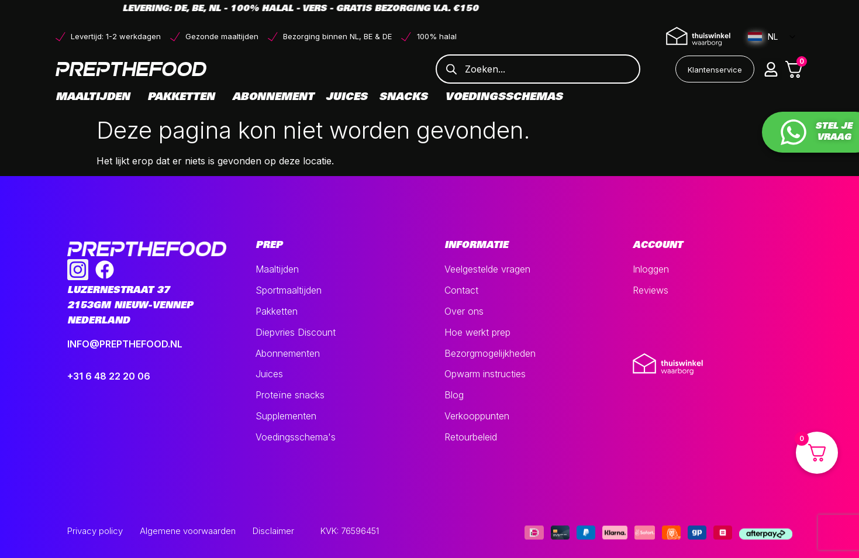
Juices (346, 97)
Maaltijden (96, 98)
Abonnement (273, 97)
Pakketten (183, 98)
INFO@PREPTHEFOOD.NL (124, 344)
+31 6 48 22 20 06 (108, 376)
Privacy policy (95, 530)
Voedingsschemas (504, 97)
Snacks (406, 98)
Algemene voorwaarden (188, 530)
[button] (771, 69)
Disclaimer (273, 530)
